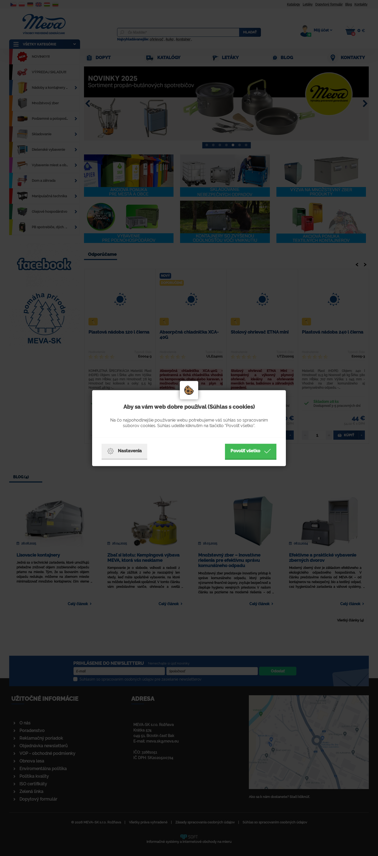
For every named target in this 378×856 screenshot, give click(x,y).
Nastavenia (124, 451)
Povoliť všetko (250, 451)
